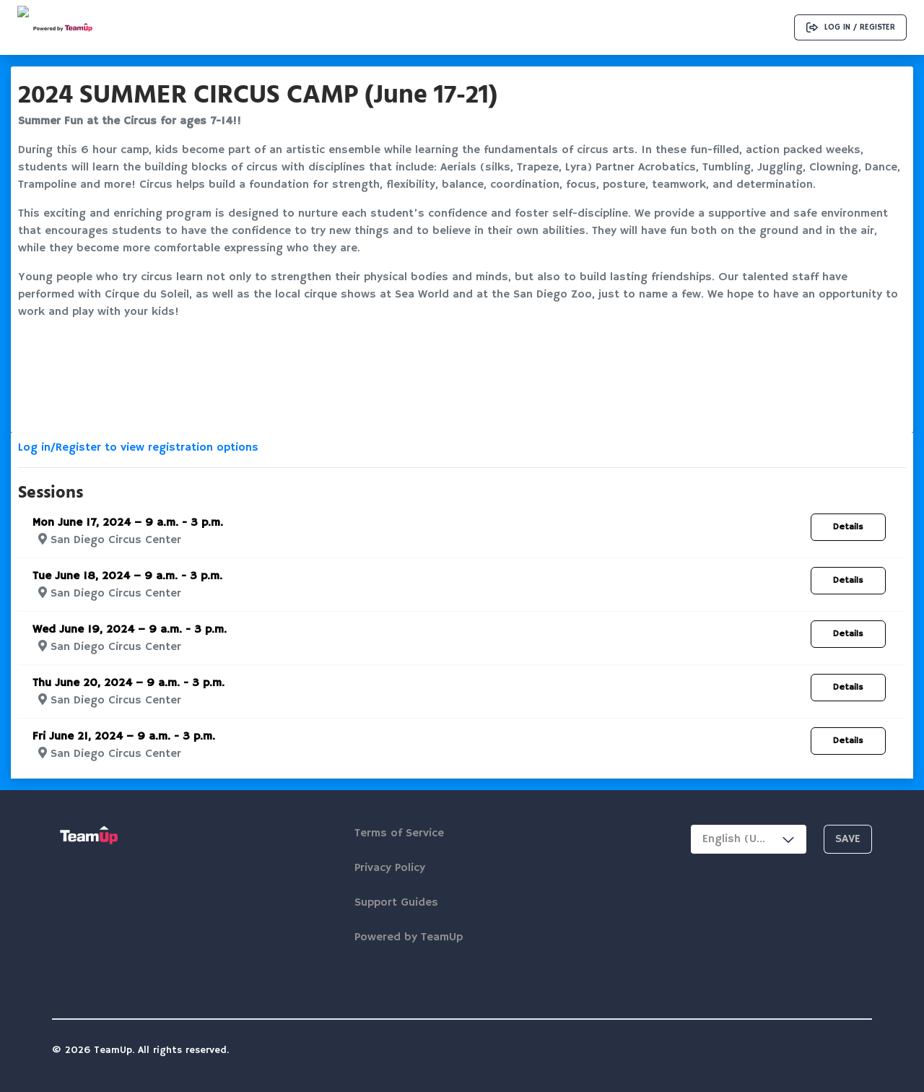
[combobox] (748, 839)
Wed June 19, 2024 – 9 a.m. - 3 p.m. (129, 630)
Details (848, 526)
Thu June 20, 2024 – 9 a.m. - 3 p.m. (128, 683)
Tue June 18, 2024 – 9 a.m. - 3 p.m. (127, 576)
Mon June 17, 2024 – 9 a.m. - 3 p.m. (127, 523)
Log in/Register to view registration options (138, 448)
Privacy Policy (389, 868)
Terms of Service (399, 833)
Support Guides (396, 903)
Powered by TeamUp (408, 937)
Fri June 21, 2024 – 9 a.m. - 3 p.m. (123, 736)
